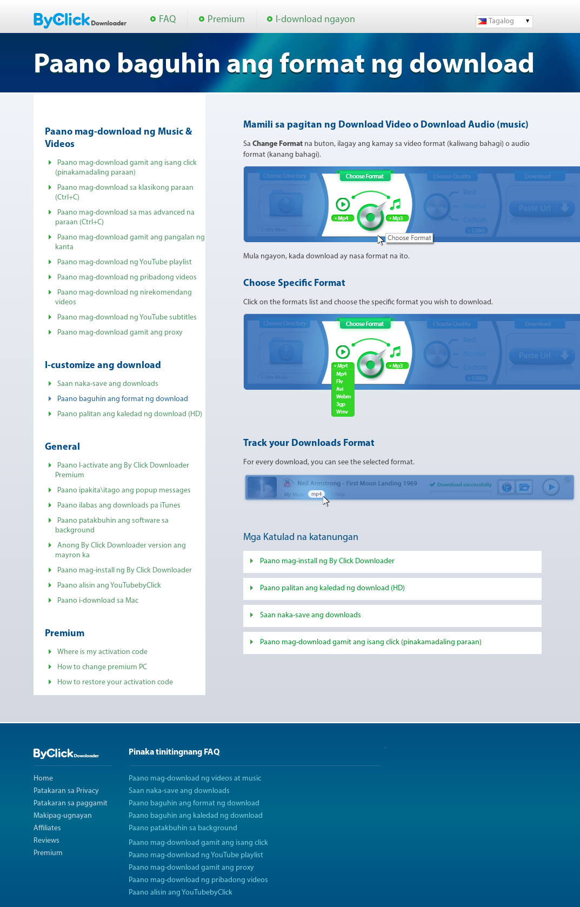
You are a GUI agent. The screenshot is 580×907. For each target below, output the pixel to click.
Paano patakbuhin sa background (183, 828)
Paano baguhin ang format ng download (194, 803)
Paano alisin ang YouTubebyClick (109, 586)
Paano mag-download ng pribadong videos (127, 278)
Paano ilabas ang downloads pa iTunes (119, 506)
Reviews (46, 841)
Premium (226, 20)
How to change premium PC (102, 667)
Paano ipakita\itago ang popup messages (124, 490)
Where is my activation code (102, 652)
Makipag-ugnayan (63, 816)
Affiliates (47, 828)
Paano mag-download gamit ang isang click (198, 843)
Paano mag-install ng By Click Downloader (124, 570)
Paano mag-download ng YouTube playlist (124, 262)
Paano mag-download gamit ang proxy (120, 333)
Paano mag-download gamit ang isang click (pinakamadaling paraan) (371, 642)
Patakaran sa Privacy (66, 791)
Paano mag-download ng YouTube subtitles (127, 318)
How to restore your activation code (115, 682)
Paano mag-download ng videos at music (195, 779)
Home (43, 779)
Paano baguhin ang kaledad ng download (196, 816)
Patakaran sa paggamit (71, 803)
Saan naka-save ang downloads (107, 384)
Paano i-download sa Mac (97, 601)
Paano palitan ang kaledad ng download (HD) (129, 414)
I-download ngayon (315, 20)
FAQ (167, 20)
